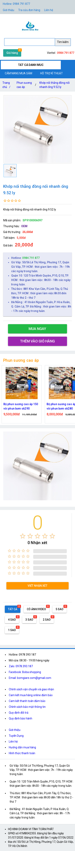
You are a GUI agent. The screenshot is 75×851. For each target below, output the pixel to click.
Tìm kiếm (63, 42)
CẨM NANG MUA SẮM (18, 73)
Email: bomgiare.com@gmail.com (30, 677)
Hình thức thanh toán (22, 753)
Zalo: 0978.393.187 (21, 666)
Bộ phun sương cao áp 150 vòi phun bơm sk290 (20, 406)
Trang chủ (7, 85)
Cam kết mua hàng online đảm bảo (31, 695)
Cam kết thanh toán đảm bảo (27, 701)
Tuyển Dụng (16, 735)
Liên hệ (48, 10)
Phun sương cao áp (24, 85)
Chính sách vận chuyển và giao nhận (31, 689)
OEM (24, 226)
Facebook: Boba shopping (25, 672)
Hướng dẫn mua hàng (22, 747)
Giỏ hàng (12, 52)
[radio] (22, 535)
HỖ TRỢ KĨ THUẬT (51, 73)
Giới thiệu (8, 10)
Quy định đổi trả (18, 712)
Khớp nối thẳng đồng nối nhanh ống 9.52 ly (54, 85)
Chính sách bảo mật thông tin (27, 706)
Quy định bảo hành (20, 718)
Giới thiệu (14, 729)
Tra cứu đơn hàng (29, 10)
